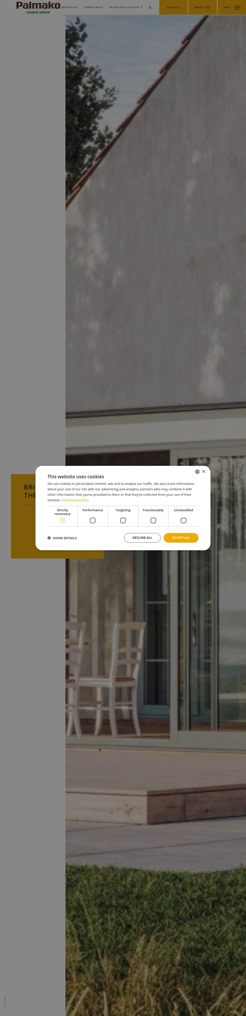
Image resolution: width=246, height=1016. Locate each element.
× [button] (203, 471)
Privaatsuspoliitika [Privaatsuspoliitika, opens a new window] (75, 500)
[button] (62, 537)
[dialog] (123, 508)
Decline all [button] (141, 537)
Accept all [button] (181, 537)
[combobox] (197, 471)
